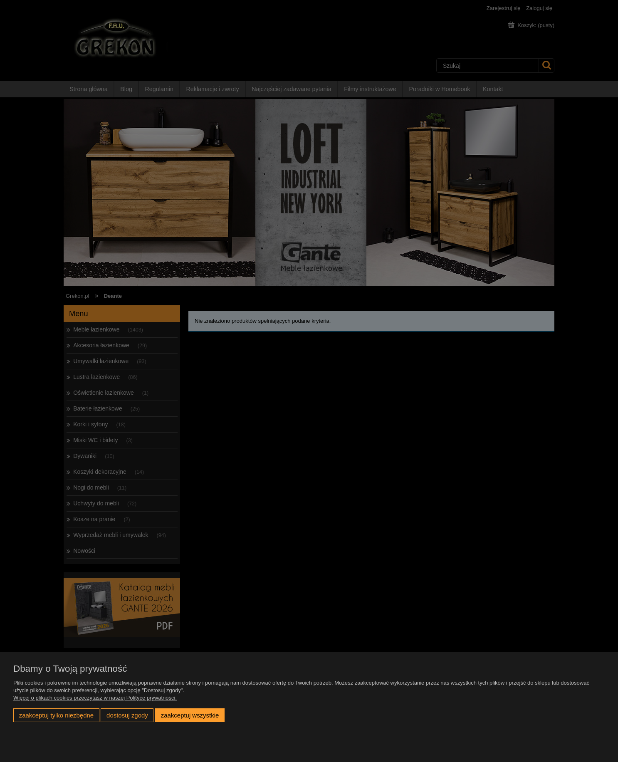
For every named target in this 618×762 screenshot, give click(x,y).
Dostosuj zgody (127, 715)
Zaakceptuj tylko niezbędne (56, 715)
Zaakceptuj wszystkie (190, 715)
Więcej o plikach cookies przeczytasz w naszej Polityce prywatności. (95, 698)
